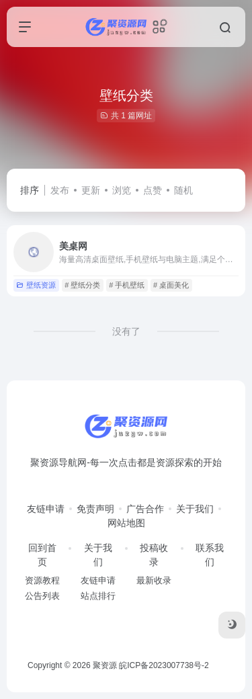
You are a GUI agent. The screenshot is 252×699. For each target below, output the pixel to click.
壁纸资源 (36, 285)
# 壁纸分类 (82, 285)
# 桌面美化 (171, 285)
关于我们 (195, 508)
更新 (90, 190)
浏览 (121, 190)
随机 (183, 190)
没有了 (126, 331)
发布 (59, 190)
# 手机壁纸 (126, 285)
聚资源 (105, 665)
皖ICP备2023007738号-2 (163, 665)
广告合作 (145, 508)
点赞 (152, 190)
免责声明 (95, 508)
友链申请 (46, 508)
